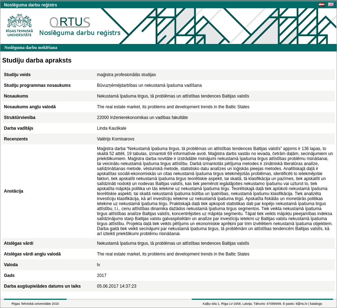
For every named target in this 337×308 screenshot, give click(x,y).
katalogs (316, 303)
